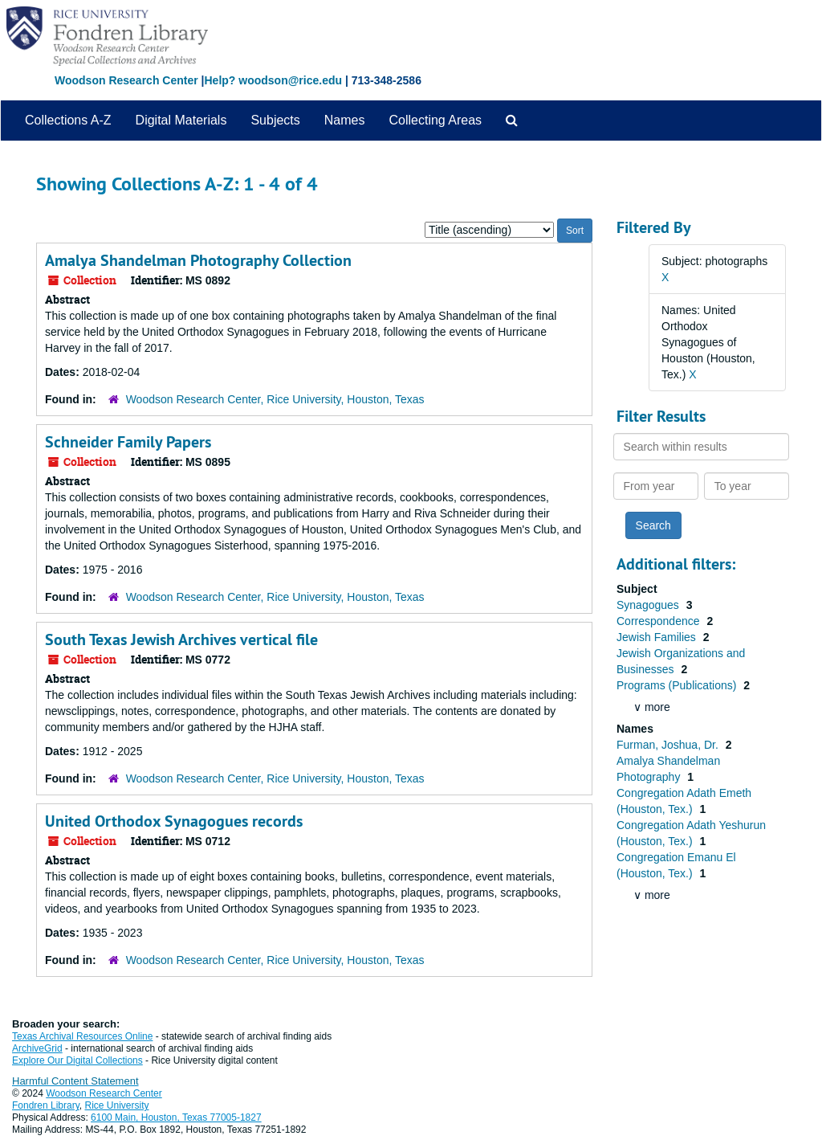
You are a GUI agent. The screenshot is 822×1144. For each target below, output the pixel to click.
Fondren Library (45, 1105)
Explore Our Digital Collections (77, 1060)
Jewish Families (657, 637)
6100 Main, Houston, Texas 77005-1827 (176, 1117)
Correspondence (659, 621)
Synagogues (649, 605)
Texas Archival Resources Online (82, 1036)
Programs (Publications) (677, 685)
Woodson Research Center (126, 80)
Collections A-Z (68, 120)
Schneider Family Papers (128, 441)
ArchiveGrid (37, 1048)
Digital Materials (181, 120)
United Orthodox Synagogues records (174, 821)
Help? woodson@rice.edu (273, 80)
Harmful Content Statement (75, 1081)
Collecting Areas (435, 120)
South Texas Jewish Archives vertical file (181, 639)
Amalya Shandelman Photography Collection (198, 260)
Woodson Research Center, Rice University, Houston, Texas (275, 399)
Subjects (274, 120)
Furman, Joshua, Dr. (669, 744)
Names (344, 120)
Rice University (117, 1105)
